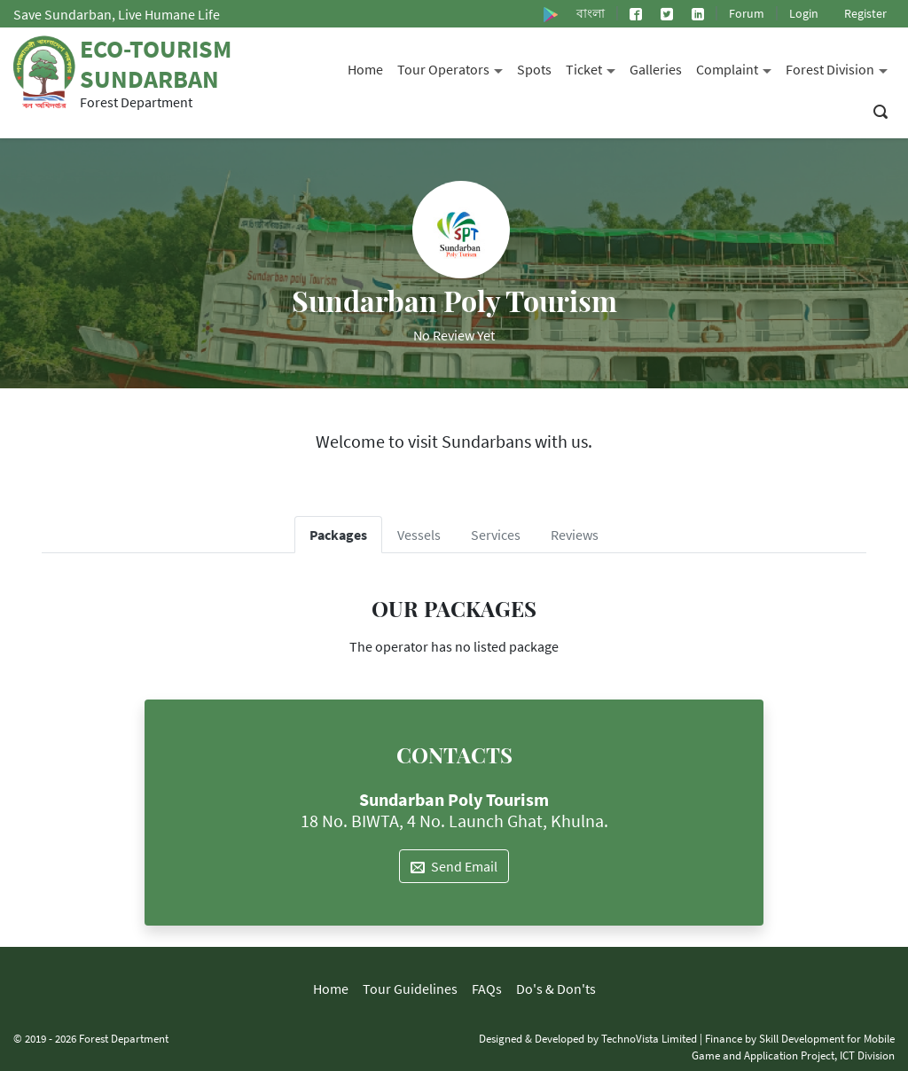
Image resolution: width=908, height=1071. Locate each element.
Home (365, 69)
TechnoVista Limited (649, 1038)
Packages (338, 534)
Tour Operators (453, 68)
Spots (534, 69)
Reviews (575, 534)
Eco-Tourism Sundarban (155, 64)
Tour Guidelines (410, 988)
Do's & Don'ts (556, 988)
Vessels (419, 534)
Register (865, 13)
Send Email (454, 866)
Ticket (594, 68)
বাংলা (590, 13)
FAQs (487, 988)
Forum (746, 13)
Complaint (737, 68)
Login (803, 13)
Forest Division (840, 68)
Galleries (656, 69)
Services (496, 534)
